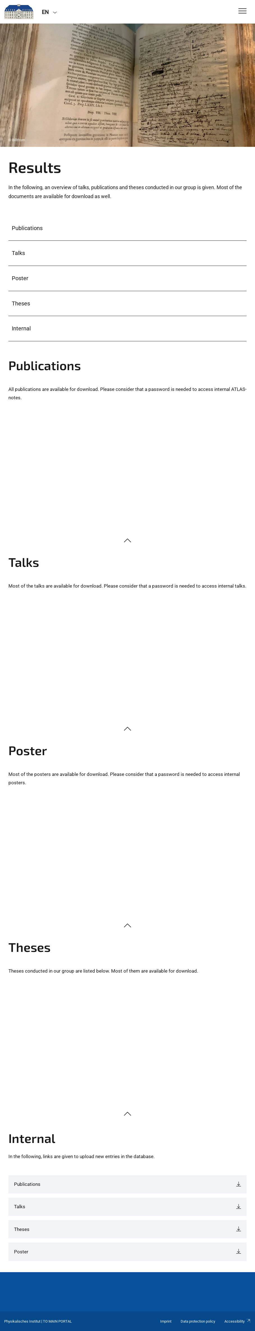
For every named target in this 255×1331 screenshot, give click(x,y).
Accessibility (237, 1321)
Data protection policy (198, 1321)
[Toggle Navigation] (242, 11)
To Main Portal (57, 1321)
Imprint (165, 1321)
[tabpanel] (127, 85)
